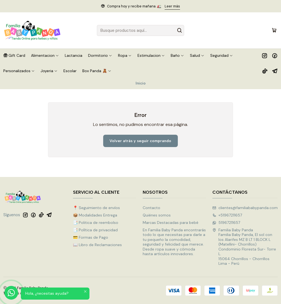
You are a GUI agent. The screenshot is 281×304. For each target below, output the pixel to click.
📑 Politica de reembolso (95, 222)
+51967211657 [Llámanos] (227, 215)
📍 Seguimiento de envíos (96, 207)
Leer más (172, 6)
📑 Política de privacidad (95, 229)
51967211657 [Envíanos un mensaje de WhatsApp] (226, 222)
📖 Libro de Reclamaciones (97, 244)
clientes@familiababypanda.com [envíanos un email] (245, 207)
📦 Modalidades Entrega (95, 215)
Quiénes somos (157, 215)
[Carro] (274, 30)
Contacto (151, 207)
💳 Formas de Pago (90, 237)
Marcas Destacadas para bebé (170, 222)
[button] (14, 55)
